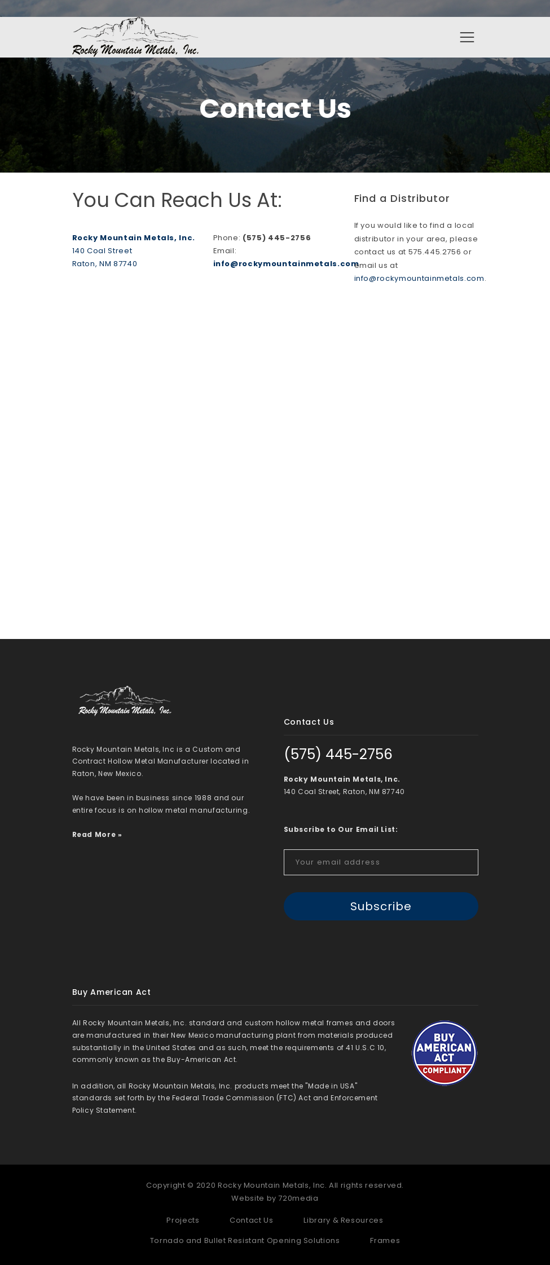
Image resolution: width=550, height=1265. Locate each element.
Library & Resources (343, 1220)
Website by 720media (274, 1198)
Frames (385, 1240)
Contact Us (252, 1220)
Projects (182, 1220)
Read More (94, 834)
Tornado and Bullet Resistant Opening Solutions (245, 1240)
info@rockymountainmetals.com (286, 264)
